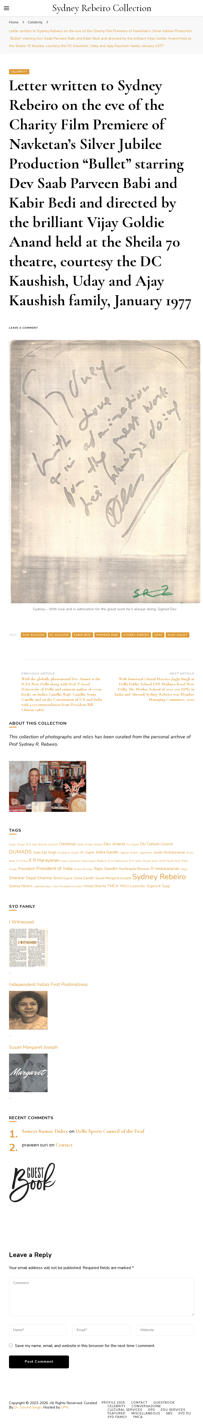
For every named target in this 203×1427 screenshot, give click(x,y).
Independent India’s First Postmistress (48, 984)
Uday (158, 635)
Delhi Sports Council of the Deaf (110, 1131)
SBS (169, 1413)
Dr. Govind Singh (27, 1407)
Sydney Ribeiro (136, 635)
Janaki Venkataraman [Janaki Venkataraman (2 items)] (169, 852)
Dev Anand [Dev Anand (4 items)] (114, 844)
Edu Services (173, 1410)
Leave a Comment (25, 328)
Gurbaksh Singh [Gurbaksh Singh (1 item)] (68, 853)
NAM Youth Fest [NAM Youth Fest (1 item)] (169, 861)
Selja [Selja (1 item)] (184, 869)
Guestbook (164, 1403)
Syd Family (117, 1417)
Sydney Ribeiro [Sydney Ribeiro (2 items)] (21, 886)
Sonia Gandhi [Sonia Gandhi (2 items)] (84, 878)
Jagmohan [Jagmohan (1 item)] (145, 853)
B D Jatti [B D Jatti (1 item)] (31, 844)
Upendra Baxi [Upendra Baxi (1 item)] (43, 886)
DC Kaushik (59, 635)
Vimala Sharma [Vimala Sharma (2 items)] (94, 886)
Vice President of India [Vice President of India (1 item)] (67, 886)
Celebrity (19, 72)
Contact (64, 1145)
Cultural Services (125, 1410)
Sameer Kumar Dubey (45, 1131)
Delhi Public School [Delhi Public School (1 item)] (89, 844)
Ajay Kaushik (34, 635)
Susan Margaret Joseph (33, 1047)
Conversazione (146, 1406)
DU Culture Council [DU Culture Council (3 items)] (156, 844)
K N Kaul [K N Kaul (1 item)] (22, 861)
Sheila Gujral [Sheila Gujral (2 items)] (63, 878)
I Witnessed (21, 922)
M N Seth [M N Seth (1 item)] (135, 861)
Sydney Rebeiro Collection (102, 8)
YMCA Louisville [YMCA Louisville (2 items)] (132, 886)
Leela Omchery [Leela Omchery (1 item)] (70, 861)
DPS (151, 1410)
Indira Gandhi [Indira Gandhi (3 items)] (107, 852)
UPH (64, 1407)
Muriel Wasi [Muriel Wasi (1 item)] (150, 861)
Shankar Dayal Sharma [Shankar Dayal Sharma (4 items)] (30, 878)
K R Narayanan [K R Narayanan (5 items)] (44, 860)
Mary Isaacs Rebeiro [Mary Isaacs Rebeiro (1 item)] (94, 861)
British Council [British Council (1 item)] (48, 844)
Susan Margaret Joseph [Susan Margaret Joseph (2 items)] (113, 878)
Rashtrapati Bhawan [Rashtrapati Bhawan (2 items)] (134, 869)
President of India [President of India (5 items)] (54, 868)
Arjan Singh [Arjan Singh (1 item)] (17, 844)
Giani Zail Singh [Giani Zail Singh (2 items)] (44, 852)
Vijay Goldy (177, 635)
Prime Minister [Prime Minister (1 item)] (83, 869)
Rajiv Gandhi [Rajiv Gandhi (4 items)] (106, 869)
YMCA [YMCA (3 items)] (112, 885)
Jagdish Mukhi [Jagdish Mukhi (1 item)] (129, 853)
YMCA (138, 1417)
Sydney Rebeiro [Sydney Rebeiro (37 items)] (159, 877)
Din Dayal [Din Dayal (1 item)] (132, 844)
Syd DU (184, 1413)
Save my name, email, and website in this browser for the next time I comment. (85, 1346)
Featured (117, 1413)
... (10, 972)
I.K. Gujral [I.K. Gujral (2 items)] (87, 852)
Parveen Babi (107, 635)
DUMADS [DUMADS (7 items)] (20, 851)
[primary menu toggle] (6, 8)
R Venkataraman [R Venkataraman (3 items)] (165, 868)
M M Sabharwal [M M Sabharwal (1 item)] (118, 861)
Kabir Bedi (82, 635)
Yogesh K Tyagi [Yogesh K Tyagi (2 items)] (158, 886)
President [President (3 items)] (26, 868)
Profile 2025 (113, 1403)
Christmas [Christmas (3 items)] (67, 844)
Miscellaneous (145, 1413)
